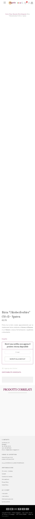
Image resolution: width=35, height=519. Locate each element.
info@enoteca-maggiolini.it (12, 450)
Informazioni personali (7, 499)
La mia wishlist (6, 502)
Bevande (15, 14)
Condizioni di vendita (7, 476)
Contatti (4, 474)
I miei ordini (5, 493)
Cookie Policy (5, 485)
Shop (10, 14)
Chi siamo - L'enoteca (7, 471)
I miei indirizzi (5, 496)
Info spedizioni (5, 479)
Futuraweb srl (5, 516)
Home (6, 14)
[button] (9, 368)
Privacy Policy (5, 482)
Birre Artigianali (22, 14)
